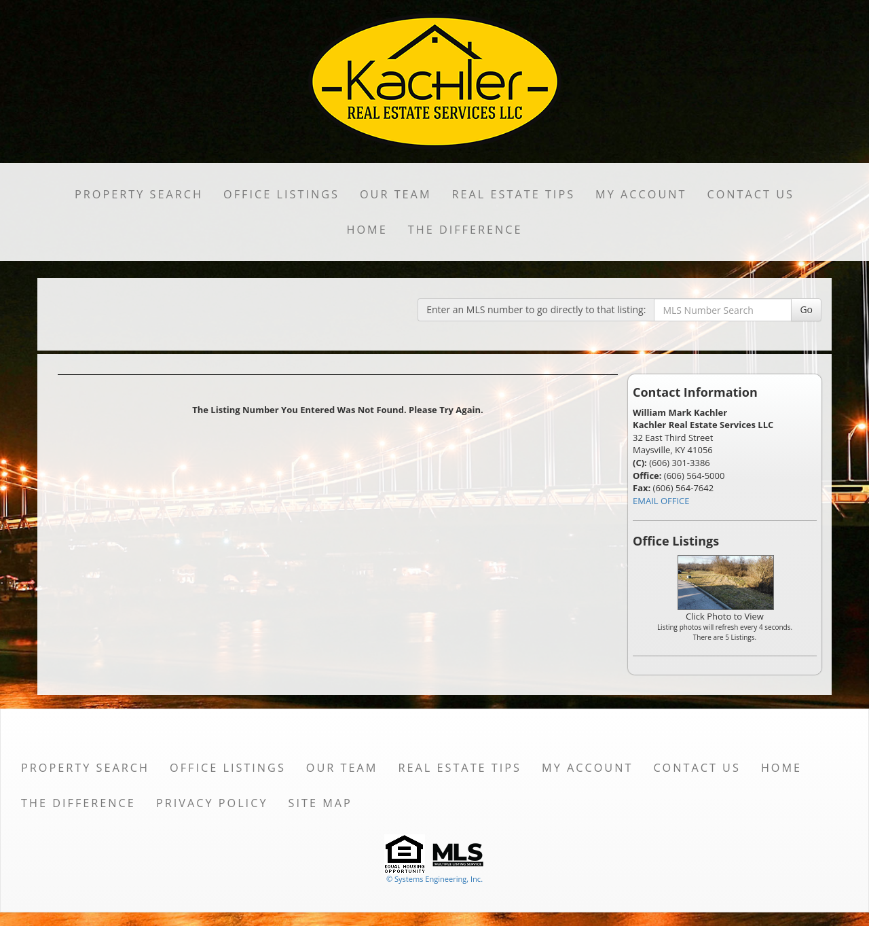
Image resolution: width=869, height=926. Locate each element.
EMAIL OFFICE (661, 501)
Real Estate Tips (514, 194)
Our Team (396, 194)
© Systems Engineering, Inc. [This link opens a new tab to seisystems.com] (434, 879)
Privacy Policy (212, 803)
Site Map (320, 803)
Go (806, 309)
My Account (640, 194)
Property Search (139, 194)
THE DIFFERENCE (465, 229)
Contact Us (750, 194)
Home (366, 229)
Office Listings (281, 194)
